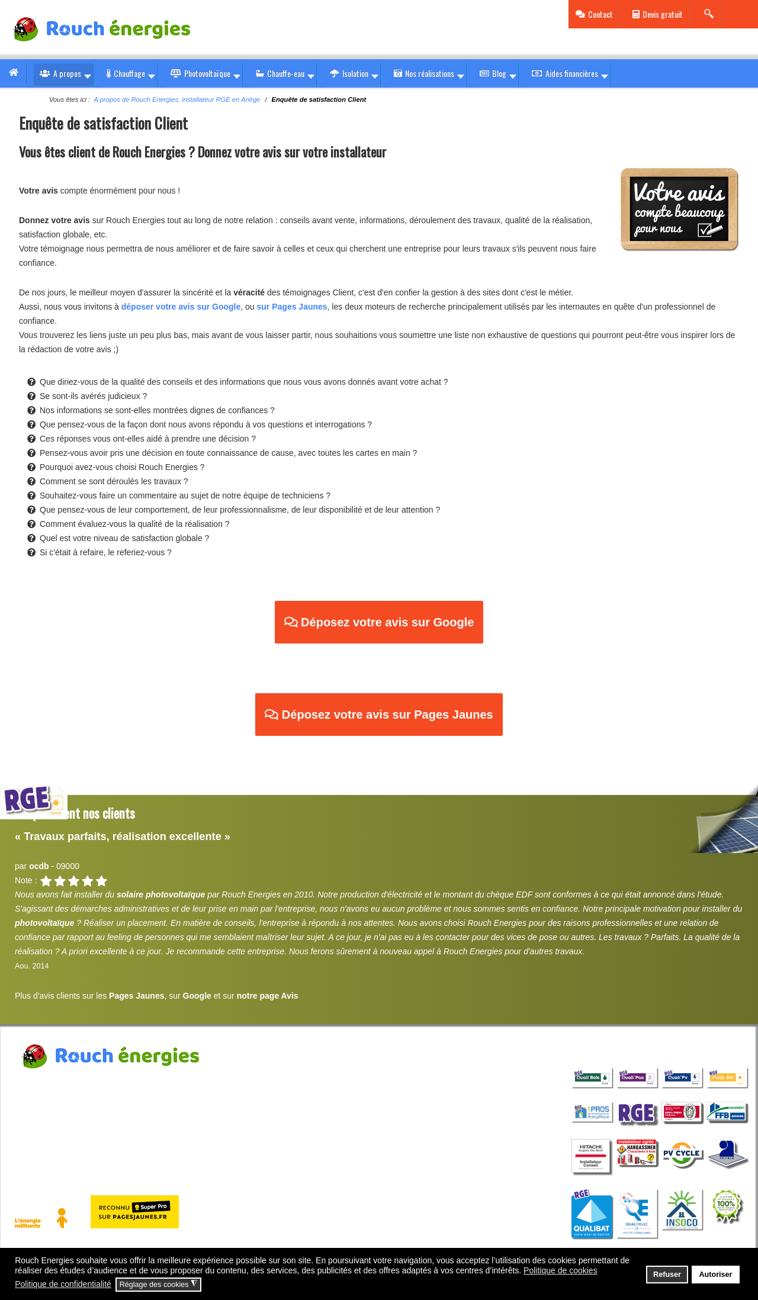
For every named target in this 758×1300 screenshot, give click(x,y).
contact (161, 1113)
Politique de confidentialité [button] (63, 1284)
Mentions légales (47, 1143)
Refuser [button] (667, 1274)
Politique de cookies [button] (560, 1270)
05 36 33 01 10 (62, 1113)
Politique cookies (117, 1143)
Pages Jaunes (136, 995)
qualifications (618, 1045)
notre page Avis (267, 995)
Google (197, 995)
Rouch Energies (43, 1083)
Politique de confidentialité (203, 1143)
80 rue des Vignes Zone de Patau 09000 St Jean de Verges (177, 1083)
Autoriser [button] (715, 1274)
